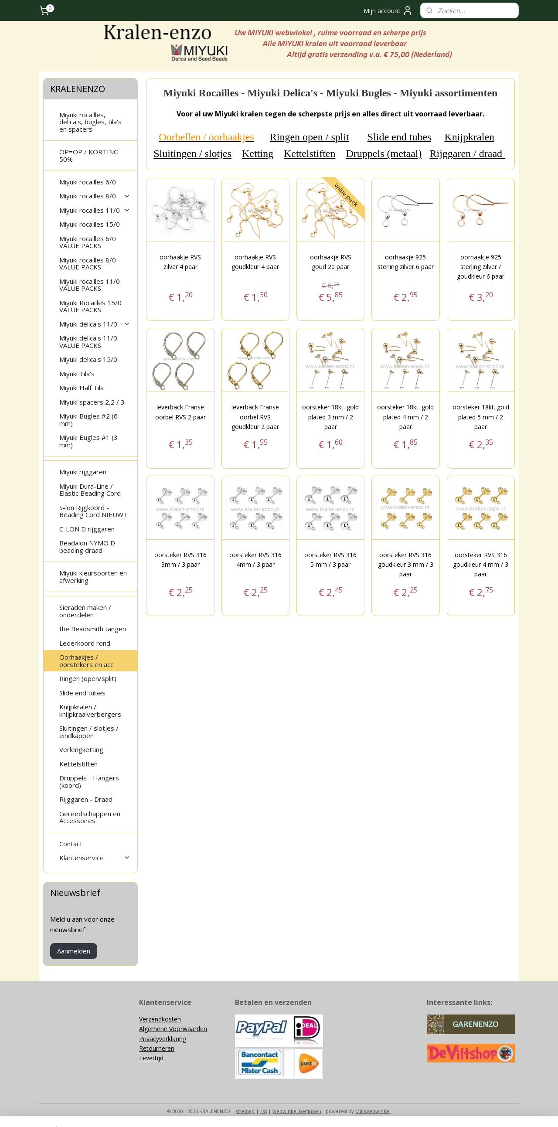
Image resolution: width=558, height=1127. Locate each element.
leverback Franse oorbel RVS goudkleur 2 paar (255, 417)
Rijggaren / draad (467, 153)
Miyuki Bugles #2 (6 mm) (88, 420)
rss (263, 1111)
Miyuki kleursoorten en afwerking (93, 577)
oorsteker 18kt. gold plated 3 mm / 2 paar (330, 417)
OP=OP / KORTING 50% (89, 155)
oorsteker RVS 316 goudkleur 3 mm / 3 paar (405, 565)
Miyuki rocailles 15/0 (89, 224)
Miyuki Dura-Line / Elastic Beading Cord (90, 490)
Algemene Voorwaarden (173, 1029)
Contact (70, 843)
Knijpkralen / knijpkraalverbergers (90, 710)
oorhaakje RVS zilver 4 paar (180, 262)
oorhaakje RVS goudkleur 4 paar (255, 262)
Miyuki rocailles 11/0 (94, 210)
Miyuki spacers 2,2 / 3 (92, 402)
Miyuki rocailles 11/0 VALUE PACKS (89, 285)
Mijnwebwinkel (373, 1111)
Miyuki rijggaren (82, 471)
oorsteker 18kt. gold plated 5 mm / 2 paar (480, 417)
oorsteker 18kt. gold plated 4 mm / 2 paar (405, 417)
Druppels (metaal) (384, 153)
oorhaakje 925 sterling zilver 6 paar (406, 262)
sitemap (245, 1111)
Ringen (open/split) (87, 678)
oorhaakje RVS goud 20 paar (330, 262)
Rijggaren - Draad (85, 799)
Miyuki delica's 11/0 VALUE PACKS (88, 342)
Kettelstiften (310, 153)
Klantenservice (94, 857)
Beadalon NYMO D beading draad (87, 546)
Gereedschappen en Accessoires (89, 817)
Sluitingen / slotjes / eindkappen (89, 732)
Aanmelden (73, 951)
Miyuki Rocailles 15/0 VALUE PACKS (90, 306)
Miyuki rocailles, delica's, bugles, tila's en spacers (90, 121)
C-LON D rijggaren (87, 528)
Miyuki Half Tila (81, 387)
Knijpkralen (469, 137)
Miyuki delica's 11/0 (94, 324)
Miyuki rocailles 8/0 (94, 195)
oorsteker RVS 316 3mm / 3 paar (180, 560)
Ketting (257, 153)
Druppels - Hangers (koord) (89, 781)
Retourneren (156, 1048)
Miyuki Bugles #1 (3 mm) (88, 441)
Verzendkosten (160, 1019)
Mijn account (388, 10)
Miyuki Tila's (77, 373)
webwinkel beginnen (296, 1111)
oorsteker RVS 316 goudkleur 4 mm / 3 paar (480, 565)
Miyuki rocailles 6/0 (87, 181)
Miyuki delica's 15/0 (88, 359)
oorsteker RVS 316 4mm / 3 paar (255, 560)
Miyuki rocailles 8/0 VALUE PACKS (87, 263)
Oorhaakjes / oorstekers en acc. (87, 661)
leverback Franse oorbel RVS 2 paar (180, 412)
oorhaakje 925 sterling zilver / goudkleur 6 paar (480, 267)
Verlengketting (81, 749)
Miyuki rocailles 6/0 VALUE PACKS (87, 242)
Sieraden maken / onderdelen (85, 611)
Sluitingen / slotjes (192, 153)
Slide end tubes (399, 137)
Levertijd (151, 1058)
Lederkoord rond (84, 643)
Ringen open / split (309, 137)
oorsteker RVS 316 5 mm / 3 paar (330, 560)
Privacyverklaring (162, 1039)
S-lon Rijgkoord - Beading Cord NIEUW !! (93, 511)
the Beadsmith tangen (92, 628)
